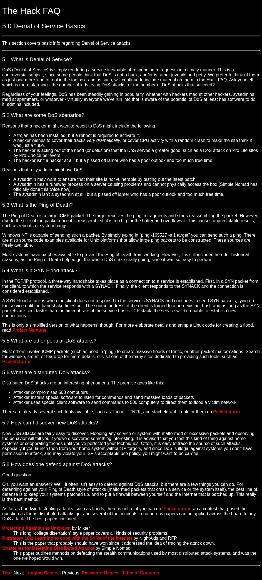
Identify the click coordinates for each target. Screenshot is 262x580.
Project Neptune (29, 330)
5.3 (5, 205)
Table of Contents (140, 573)
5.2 (5, 115)
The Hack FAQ (31, 11)
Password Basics (100, 573)
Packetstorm (15, 361)
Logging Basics (41, 573)
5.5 (5, 341)
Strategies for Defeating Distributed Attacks (48, 548)
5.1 (5, 59)
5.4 (5, 270)
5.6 (5, 372)
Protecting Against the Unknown (36, 528)
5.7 (5, 423)
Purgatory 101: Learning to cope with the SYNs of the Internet (67, 538)
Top (6, 573)
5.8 (5, 464)
